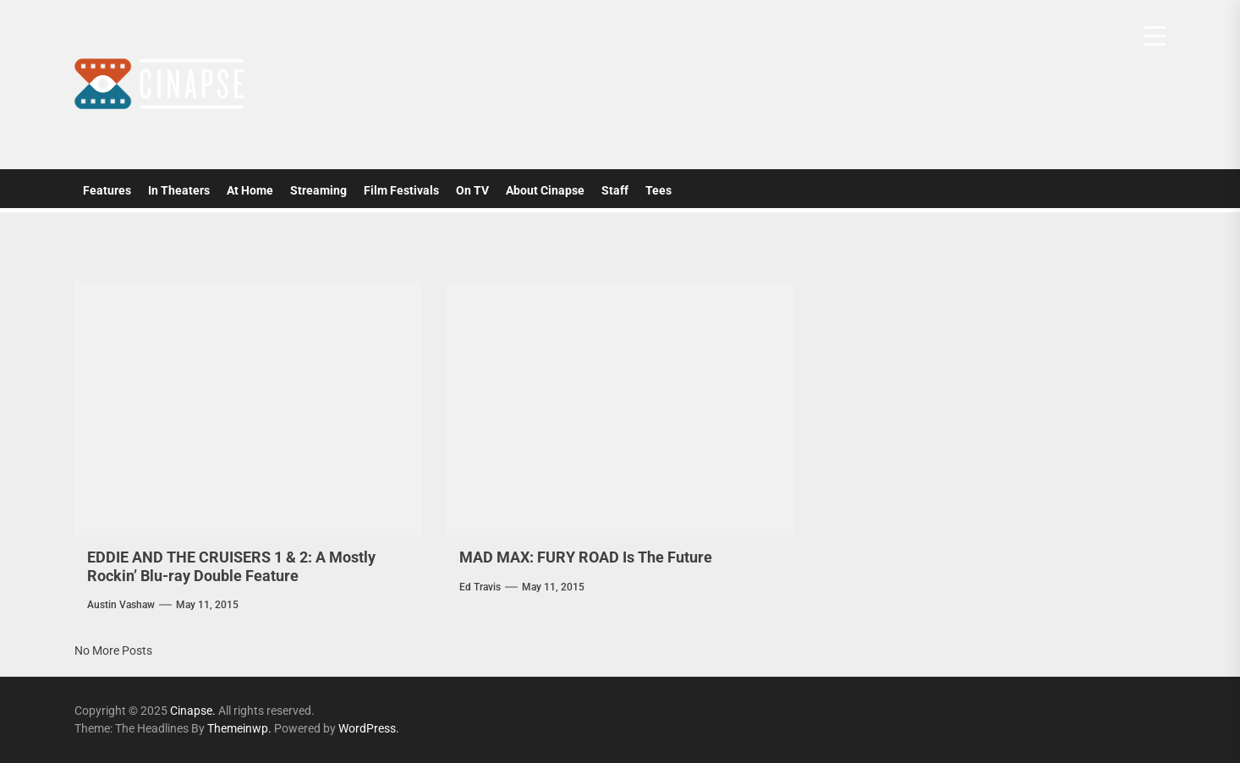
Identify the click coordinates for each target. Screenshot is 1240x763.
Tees (658, 190)
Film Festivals (401, 190)
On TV (472, 190)
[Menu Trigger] (1155, 36)
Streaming (318, 190)
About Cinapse (545, 190)
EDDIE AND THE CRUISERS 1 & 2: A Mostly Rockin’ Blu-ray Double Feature (231, 566)
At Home (250, 190)
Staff (614, 190)
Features (107, 190)
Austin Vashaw (121, 605)
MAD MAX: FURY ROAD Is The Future (585, 557)
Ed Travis (480, 587)
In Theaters (179, 190)
